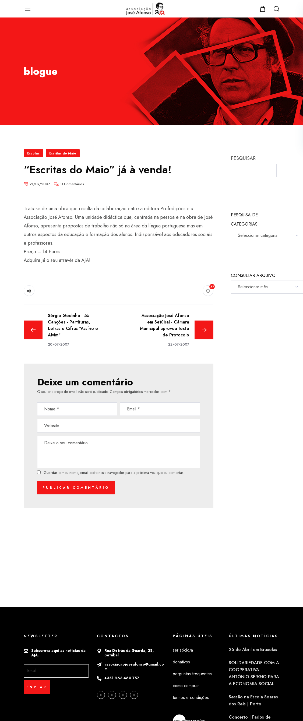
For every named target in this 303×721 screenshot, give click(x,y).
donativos (181, 662)
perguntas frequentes (192, 674)
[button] (263, 8)
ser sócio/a (183, 650)
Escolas (33, 153)
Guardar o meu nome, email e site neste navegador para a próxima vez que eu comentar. (114, 472)
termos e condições (191, 697)
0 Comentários (72, 184)
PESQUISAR (243, 158)
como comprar (186, 686)
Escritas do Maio (62, 153)
